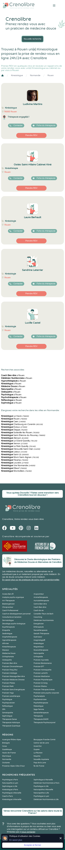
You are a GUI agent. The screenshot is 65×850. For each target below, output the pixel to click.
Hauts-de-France (9, 753)
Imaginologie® (39, 640)
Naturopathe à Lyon (10, 783)
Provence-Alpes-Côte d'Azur (13, 766)
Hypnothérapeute (9, 640)
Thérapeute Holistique (11, 723)
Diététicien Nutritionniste (44, 620)
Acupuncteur (39, 594)
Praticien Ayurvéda (41, 660)
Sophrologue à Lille (9, 786)
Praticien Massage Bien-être (13, 676)
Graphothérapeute (9, 637)
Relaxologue (38, 706)
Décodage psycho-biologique (13, 624)
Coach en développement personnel (16, 614)
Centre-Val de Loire (41, 743)
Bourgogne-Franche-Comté (44, 740)
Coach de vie (39, 610)
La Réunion (38, 753)
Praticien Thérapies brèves (44, 690)
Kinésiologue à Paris (10, 790)
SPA (3, 709)
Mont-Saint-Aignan (20, 457)
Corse (4, 746)
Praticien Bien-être (9, 663)
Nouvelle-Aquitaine (41, 759)
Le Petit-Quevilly (18, 446)
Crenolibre (7, 519)
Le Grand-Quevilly (19, 441)
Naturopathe (39, 653)
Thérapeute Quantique (11, 726)
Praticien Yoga (8, 693)
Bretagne (6, 743)
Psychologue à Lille (41, 786)
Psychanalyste (39, 696)
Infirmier (5, 643)
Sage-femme (39, 709)
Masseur (5, 650)
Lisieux (14, 452)
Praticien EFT (39, 666)
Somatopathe (7, 713)
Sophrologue (7, 716)
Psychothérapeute (41, 703)
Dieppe (14, 430)
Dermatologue (8, 620)
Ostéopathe (7, 660)
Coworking (38, 617)
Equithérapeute (8, 627)
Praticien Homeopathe (42, 670)
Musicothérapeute (41, 650)
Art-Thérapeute (8, 601)
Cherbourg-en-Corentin (22, 424)
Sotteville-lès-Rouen (20, 432)
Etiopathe (6, 630)
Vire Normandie (18, 465)
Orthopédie (38, 657)
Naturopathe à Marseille (43, 790)
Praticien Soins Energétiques (13, 690)
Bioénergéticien (8, 604)
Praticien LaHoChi (41, 673)
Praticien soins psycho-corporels (46, 693)
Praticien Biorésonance (43, 663)
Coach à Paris (7, 796)
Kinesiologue (17, 75)
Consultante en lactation (11, 617)
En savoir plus (15, 840)
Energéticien (39, 624)
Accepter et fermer (32, 845)
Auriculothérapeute (41, 601)
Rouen (51, 75)
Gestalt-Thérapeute (41, 634)
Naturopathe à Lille (41, 793)
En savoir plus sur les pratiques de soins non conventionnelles (30, 580)
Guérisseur (38, 637)
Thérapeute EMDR (41, 719)
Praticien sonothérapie (11, 696)
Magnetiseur (39, 647)
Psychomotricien (40, 699)
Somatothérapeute (41, 713)
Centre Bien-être (40, 604)
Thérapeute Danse (9, 719)
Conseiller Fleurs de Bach (43, 614)
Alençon (14, 438)
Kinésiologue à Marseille (11, 799)
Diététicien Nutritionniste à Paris (46, 783)
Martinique (6, 756)
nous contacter (28, 832)
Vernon (14, 443)
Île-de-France (39, 766)
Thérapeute (38, 716)
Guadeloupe (7, 749)
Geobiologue (7, 634)
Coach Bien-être (40, 607)
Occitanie (6, 763)
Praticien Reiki (8, 686)
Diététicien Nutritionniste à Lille (46, 799)
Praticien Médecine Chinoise (13, 680)
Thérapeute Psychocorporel (44, 723)
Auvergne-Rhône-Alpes (11, 740)
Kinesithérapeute (9, 647)
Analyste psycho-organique (13, 597)
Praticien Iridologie (9, 673)
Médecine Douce (8, 653)
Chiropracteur (7, 607)
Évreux (14, 427)
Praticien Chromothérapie (12, 666)
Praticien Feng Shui (9, 670)
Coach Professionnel (10, 610)
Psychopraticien (8, 703)
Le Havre (15, 416)
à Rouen (13, 375)
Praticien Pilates (8, 683)
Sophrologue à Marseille (43, 780)
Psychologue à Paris (10, 780)
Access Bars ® (7, 594)
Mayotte (37, 756)
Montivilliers (16, 471)
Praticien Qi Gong (41, 683)
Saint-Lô (15, 454)
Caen (13, 421)
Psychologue (7, 699)
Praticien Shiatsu (40, 686)
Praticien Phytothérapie (43, 680)
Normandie (35, 75)
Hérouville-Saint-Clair (20, 449)
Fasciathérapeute (40, 630)
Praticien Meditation (42, 676)
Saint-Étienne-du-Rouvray (23, 435)
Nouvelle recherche (32, 39)
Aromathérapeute (41, 597)
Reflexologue (7, 706)
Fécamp (14, 460)
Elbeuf (14, 468)
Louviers (14, 463)
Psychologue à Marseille (11, 793)
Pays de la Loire (40, 763)
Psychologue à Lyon (41, 796)
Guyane (37, 749)
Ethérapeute (39, 627)
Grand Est (38, 746)
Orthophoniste (8, 657)
